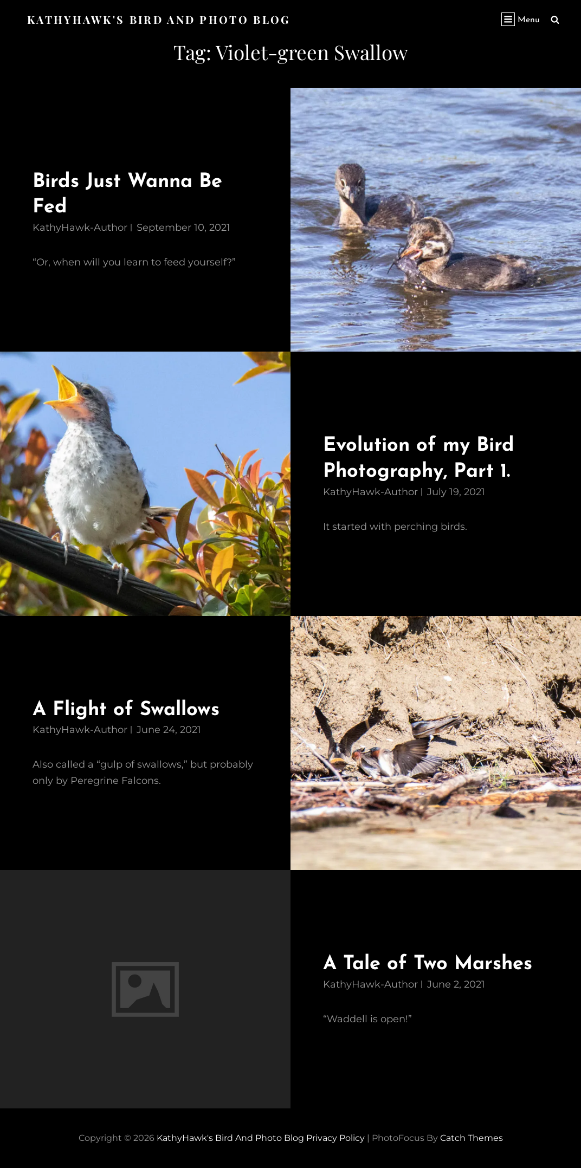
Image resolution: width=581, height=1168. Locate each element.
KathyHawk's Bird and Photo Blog (160, 19)
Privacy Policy (335, 1137)
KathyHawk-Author (80, 227)
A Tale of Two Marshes (430, 964)
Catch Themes (471, 1137)
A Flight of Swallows (129, 709)
